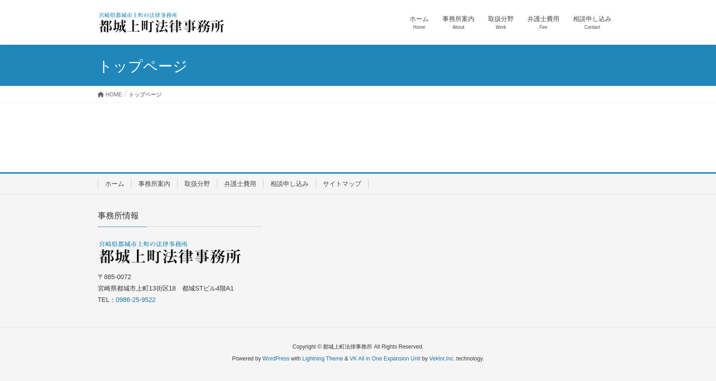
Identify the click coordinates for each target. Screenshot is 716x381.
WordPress (276, 358)
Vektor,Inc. (442, 358)
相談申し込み (289, 183)
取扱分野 (197, 183)
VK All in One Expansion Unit (385, 358)
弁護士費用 (240, 183)
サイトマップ (342, 183)
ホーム (114, 183)
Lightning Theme (322, 358)
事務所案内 (154, 183)
